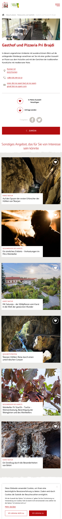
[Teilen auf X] (39, 120)
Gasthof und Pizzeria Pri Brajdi (46, 15)
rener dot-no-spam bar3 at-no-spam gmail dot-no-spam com (21, 85)
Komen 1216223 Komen (12, 70)
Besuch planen (11, 15)
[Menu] (57, 4)
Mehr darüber (10, 507)
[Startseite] (5, 5)
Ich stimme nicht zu (16, 513)
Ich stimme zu (38, 513)
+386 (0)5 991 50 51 (14, 77)
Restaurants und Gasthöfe (25, 15)
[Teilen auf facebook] (32, 120)
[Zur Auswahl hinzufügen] (31, 101)
